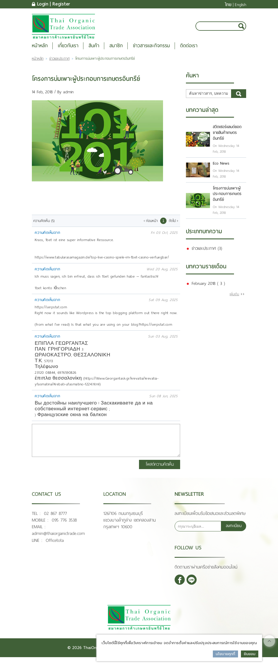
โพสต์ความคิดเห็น (160, 470)
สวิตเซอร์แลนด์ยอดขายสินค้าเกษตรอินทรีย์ (227, 138)
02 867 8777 (55, 519)
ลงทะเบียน (234, 531)
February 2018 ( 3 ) (208, 289)
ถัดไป (172, 227)
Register (61, 4)
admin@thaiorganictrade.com (58, 539)
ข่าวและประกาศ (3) (207, 254)
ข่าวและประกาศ (59, 65)
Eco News (221, 169)
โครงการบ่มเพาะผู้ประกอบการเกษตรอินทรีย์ (227, 200)
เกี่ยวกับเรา (68, 52)
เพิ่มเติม (234, 300)
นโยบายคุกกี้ (225, 654)
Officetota (55, 546)
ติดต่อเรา (188, 52)
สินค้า (94, 52)
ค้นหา (238, 99)
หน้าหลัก (40, 52)
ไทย (228, 4)
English (240, 4)
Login (43, 4)
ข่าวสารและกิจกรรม (151, 52)
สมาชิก (116, 52)
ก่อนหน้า (152, 227)
